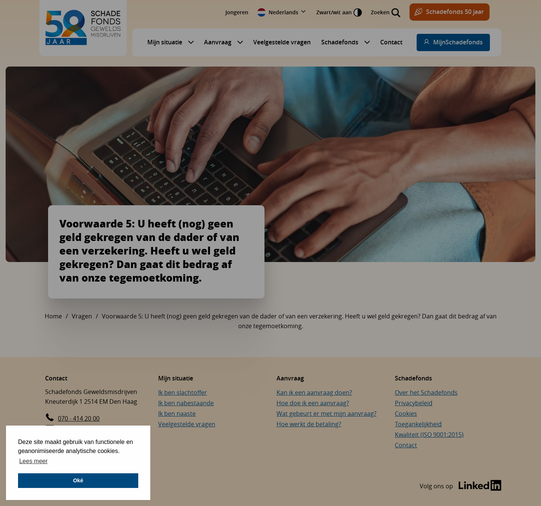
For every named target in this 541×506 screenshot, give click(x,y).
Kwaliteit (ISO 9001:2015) (429, 434)
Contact (391, 42)
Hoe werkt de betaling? (309, 424)
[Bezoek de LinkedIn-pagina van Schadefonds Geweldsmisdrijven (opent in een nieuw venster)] (461, 486)
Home (53, 316)
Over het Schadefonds (426, 392)
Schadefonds (339, 42)
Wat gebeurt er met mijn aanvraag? (326, 413)
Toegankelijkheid (418, 424)
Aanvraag (217, 42)
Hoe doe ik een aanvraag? (313, 403)
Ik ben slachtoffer (182, 392)
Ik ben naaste (177, 413)
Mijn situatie (164, 42)
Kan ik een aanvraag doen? (314, 392)
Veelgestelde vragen (282, 42)
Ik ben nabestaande (186, 403)
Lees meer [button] (33, 461)
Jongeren (236, 12)
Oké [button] (78, 480)
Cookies (406, 413)
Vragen (82, 316)
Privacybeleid (413, 403)
